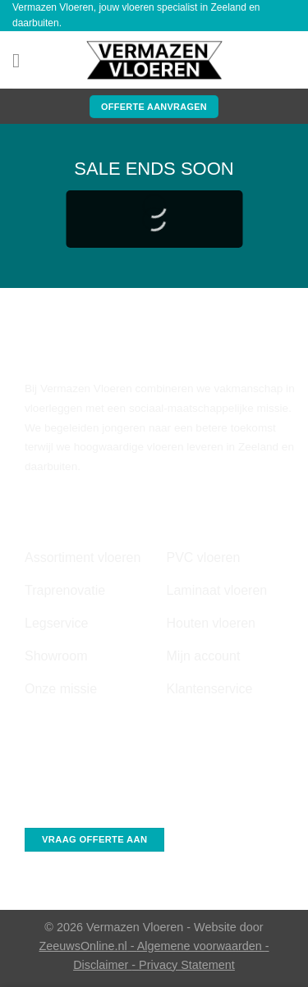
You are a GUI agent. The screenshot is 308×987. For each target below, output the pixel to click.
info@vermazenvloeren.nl (88, 768)
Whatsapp (50, 803)
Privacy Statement (187, 964)
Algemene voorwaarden (201, 946)
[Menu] (22, 60)
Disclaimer (102, 964)
